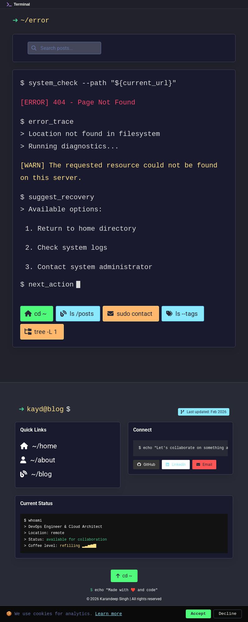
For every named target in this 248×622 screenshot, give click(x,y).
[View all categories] (42, 332)
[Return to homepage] (36, 313)
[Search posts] (64, 48)
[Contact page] (131, 313)
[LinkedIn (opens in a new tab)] (146, 464)
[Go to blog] (78, 313)
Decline (227, 613)
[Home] (18, 4)
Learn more (108, 613)
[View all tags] (182, 313)
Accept (198, 613)
